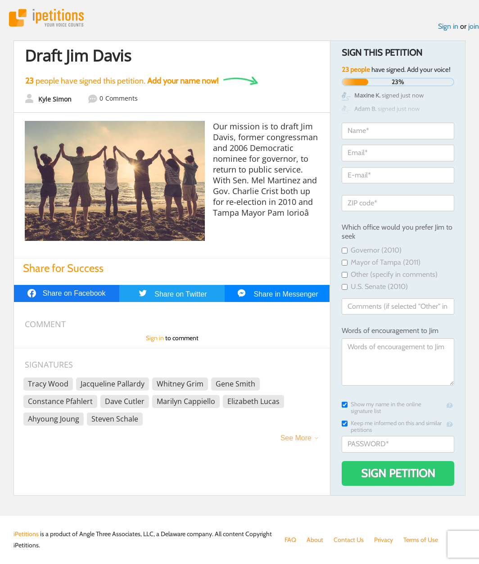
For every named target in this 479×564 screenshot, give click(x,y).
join (473, 26)
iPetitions (46, 18)
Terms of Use (420, 540)
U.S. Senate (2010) (375, 286)
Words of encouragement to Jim (390, 330)
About (315, 540)
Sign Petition (398, 473)
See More (296, 438)
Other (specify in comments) (390, 274)
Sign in (448, 26)
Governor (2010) (372, 250)
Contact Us (349, 540)
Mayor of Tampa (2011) (381, 262)
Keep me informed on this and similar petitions (392, 426)
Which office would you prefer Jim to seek (397, 232)
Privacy (383, 540)
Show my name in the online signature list (381, 407)
